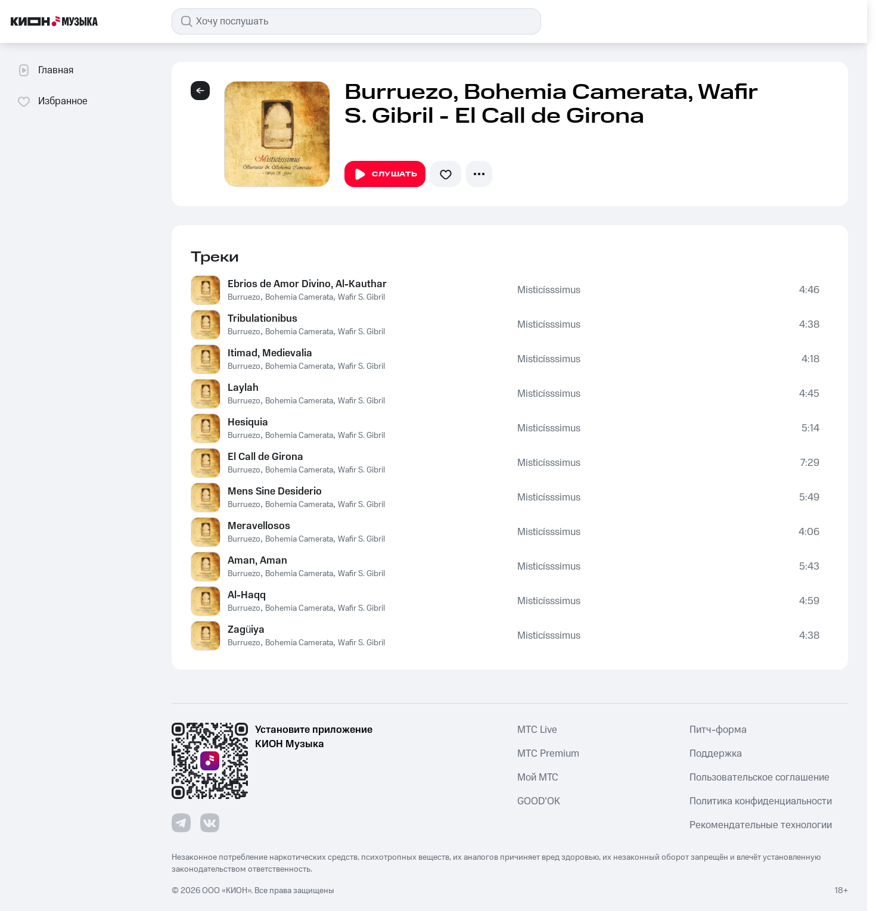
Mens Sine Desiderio (275, 491)
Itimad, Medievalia (270, 353)
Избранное (52, 101)
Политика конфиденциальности (760, 801)
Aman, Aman (257, 561)
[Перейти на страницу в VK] (209, 822)
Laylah (243, 388)
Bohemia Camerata (299, 297)
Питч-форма (718, 730)
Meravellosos (259, 526)
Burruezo (244, 297)
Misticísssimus (549, 290)
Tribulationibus (262, 319)
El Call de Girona (265, 457)
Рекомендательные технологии (760, 825)
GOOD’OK (538, 801)
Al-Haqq (247, 595)
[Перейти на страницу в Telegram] (181, 822)
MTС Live (537, 730)
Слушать (385, 174)
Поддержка (715, 754)
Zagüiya (246, 630)
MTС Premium (548, 754)
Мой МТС (537, 777)
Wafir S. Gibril (361, 297)
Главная (45, 70)
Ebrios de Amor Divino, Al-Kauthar (307, 284)
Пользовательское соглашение (759, 777)
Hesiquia (248, 422)
